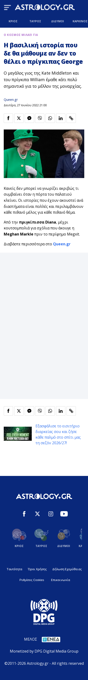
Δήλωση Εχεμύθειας (67, 569)
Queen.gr (11, 99)
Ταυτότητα (14, 569)
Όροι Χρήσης (37, 569)
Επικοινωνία (60, 580)
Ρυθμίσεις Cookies (31, 580)
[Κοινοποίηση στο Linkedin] (60, 118)
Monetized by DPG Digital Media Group (44, 651)
